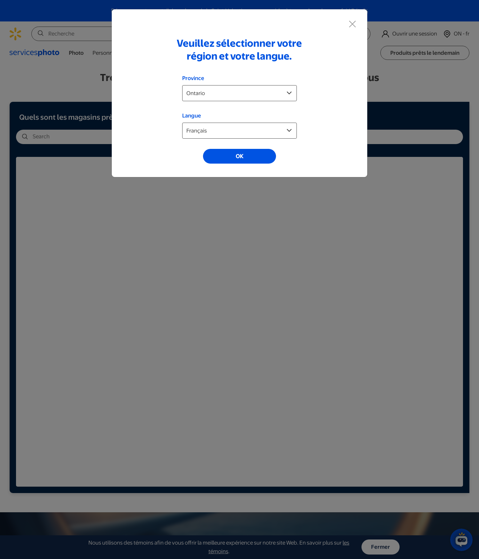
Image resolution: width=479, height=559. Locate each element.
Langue (191, 115)
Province (193, 78)
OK (239, 156)
